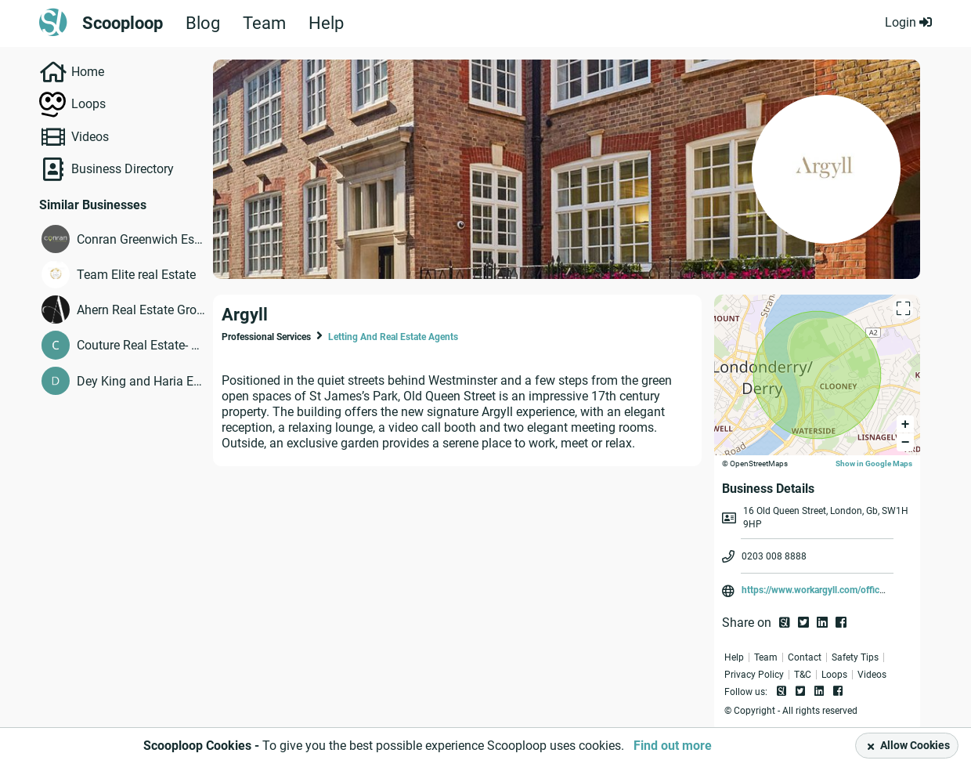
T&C (802, 674)
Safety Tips (855, 657)
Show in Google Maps (874, 463)
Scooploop (122, 23)
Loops (88, 103)
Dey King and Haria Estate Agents (141, 381)
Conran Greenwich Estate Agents (141, 239)
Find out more (672, 745)
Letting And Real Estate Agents (393, 336)
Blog (203, 23)
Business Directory (122, 168)
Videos (90, 136)
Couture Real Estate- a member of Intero (141, 345)
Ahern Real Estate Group (141, 309)
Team (264, 23)
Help (326, 23)
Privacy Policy (754, 674)
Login (908, 22)
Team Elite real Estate (136, 274)
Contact (804, 657)
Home (87, 71)
